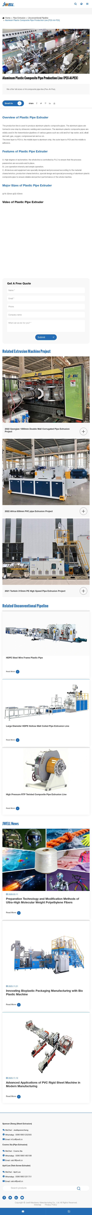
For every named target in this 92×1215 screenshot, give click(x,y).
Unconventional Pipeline (38, 18)
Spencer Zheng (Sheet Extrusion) (16, 1123)
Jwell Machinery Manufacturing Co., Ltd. (42, 1202)
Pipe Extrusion (19, 18)
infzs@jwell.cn (16, 1139)
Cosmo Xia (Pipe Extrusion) (14, 1144)
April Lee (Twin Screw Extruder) (16, 1165)
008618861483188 (23, 1156)
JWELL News (10, 824)
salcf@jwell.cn (16, 1160)
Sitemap (38, 1205)
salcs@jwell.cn (16, 1181)
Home (7, 18)
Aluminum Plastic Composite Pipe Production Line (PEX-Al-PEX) (32, 20)
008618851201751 (23, 1176)
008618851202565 (23, 1135)
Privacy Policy (52, 1205)
